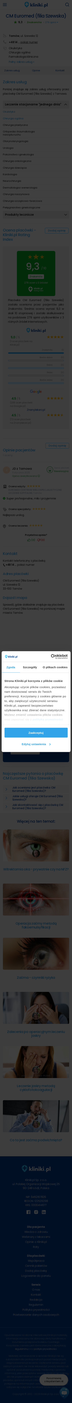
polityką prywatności (48, 719)
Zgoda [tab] (10, 667)
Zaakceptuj (35, 732)
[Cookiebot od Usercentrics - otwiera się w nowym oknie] (51, 656)
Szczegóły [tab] (30, 667)
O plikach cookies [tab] (55, 667)
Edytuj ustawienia (36, 744)
